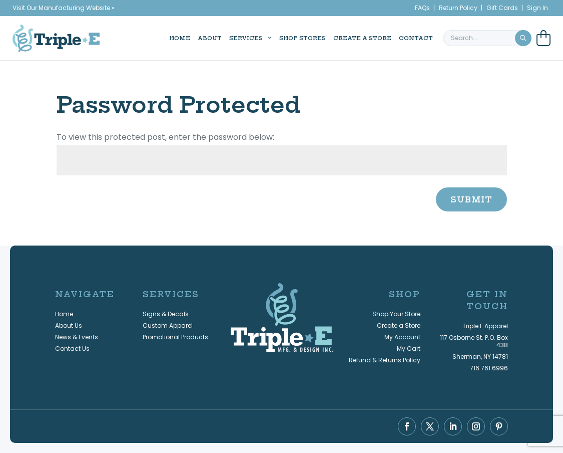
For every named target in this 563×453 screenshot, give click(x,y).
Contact (396, 37)
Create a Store (343, 37)
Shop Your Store (396, 314)
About (190, 37)
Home (160, 37)
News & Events (76, 337)
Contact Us (72, 348)
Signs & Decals (166, 314)
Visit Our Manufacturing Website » (64, 8)
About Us (68, 325)
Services (226, 37)
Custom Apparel (168, 325)
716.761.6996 (489, 368)
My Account (402, 337)
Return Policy (458, 8)
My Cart (408, 348)
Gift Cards (502, 8)
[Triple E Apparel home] (56, 37)
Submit (471, 199)
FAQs (422, 8)
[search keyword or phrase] (487, 38)
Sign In (537, 8)
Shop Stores (283, 37)
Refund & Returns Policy (384, 360)
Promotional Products (175, 337)
